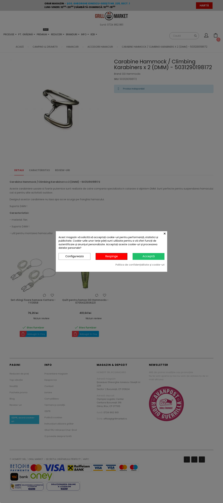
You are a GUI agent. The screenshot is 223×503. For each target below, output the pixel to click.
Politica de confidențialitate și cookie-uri (140, 264)
